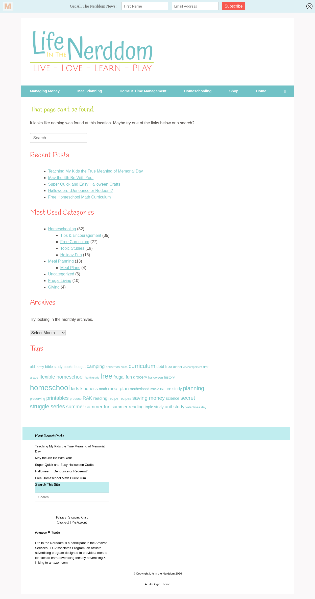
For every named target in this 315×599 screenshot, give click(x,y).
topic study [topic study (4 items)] (154, 407)
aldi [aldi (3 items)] (33, 367)
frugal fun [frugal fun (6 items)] (122, 377)
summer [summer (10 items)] (75, 406)
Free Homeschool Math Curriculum (79, 197)
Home (261, 91)
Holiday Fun (71, 255)
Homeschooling (198, 91)
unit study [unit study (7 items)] (174, 406)
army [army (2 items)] (40, 367)
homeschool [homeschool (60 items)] (50, 387)
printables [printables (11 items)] (57, 398)
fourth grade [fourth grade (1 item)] (92, 377)
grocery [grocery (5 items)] (140, 377)
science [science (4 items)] (172, 398)
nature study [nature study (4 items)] (171, 389)
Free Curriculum (74, 242)
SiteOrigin (154, 584)
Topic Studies (72, 248)
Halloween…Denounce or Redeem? (80, 190)
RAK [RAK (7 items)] (87, 398)
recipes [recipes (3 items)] (125, 398)
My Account (79, 523)
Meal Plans (70, 268)
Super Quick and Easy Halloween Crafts (84, 184)
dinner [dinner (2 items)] (177, 367)
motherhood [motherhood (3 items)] (139, 389)
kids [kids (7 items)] (75, 388)
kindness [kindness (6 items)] (89, 388)
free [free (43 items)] (106, 376)
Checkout (63, 523)
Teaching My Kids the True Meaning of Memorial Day (95, 171)
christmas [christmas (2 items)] (113, 367)
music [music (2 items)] (154, 389)
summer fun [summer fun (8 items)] (97, 406)
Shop (233, 91)
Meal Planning (89, 91)
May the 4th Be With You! (71, 178)
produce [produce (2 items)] (76, 399)
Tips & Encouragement (80, 235)
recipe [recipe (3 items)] (113, 398)
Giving (54, 287)
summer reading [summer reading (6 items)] (128, 406)
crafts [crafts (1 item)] (124, 366)
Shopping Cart (78, 518)
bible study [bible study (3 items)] (54, 367)
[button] (286, 91)
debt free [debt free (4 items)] (164, 366)
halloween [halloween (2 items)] (155, 377)
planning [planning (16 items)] (193, 388)
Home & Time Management (143, 91)
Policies (61, 518)
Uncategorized (61, 274)
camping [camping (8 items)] (96, 366)
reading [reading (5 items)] (100, 398)
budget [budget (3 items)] (80, 367)
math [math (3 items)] (103, 389)
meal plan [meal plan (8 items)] (118, 388)
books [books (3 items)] (68, 367)
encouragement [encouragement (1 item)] (192, 366)
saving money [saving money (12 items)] (148, 398)
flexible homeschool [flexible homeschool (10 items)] (61, 377)
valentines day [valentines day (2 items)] (195, 407)
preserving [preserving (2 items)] (37, 399)
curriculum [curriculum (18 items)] (142, 366)
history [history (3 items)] (169, 377)
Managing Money (45, 91)
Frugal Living (59, 280)
